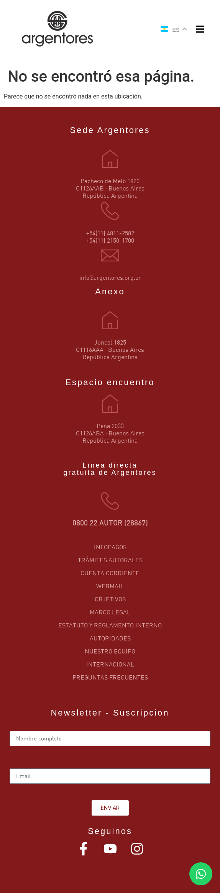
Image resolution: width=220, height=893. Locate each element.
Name (18, 728)
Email (17, 765)
